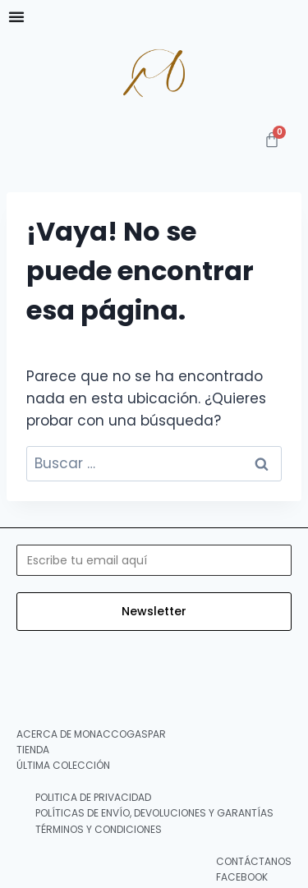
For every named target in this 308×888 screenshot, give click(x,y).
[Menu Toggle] (16, 16)
